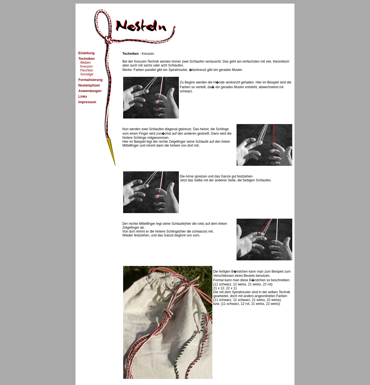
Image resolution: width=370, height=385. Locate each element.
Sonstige (85, 74)
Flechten (85, 70)
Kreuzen (85, 66)
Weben (84, 63)
